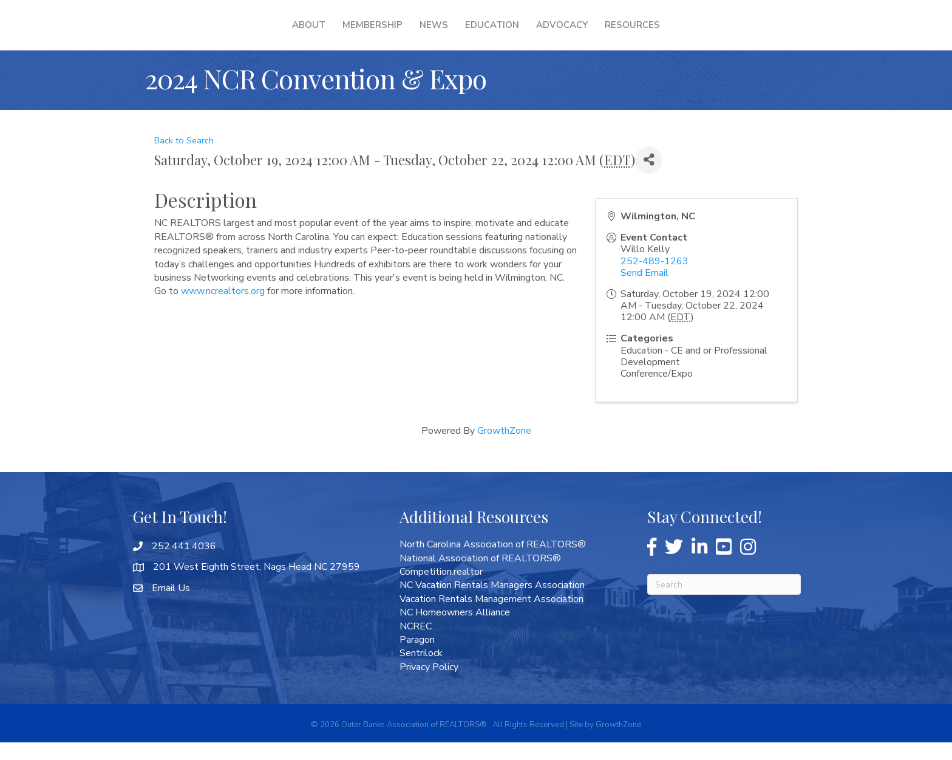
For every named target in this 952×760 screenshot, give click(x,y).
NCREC (415, 644)
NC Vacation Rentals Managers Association (492, 602)
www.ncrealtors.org (223, 308)
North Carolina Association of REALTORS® (492, 562)
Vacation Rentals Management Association (491, 616)
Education (570, 33)
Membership (295, 33)
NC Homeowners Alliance (454, 630)
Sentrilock (421, 670)
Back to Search (184, 158)
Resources (710, 33)
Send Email (644, 290)
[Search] (724, 602)
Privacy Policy (428, 684)
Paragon (417, 657)
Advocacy (640, 33)
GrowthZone (504, 448)
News (356, 33)
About (231, 33)
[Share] (648, 177)
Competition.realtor (441, 589)
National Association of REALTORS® (480, 576)
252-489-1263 (654, 279)
